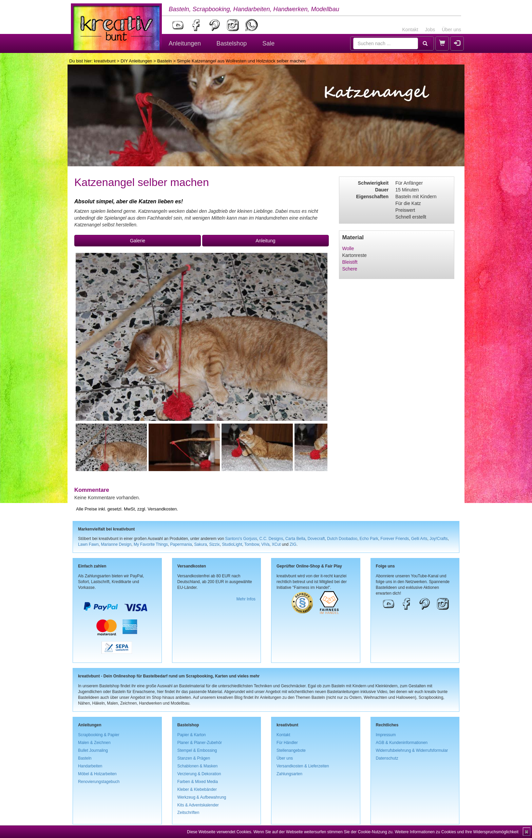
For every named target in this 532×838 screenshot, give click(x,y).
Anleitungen (185, 43)
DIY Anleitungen (136, 60)
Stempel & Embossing (197, 750)
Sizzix (214, 544)
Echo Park (369, 538)
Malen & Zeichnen (94, 742)
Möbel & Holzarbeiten (97, 773)
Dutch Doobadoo (342, 538)
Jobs (430, 29)
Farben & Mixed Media (197, 781)
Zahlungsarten (289, 773)
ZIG (293, 544)
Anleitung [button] (265, 240)
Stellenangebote (291, 750)
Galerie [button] (137, 240)
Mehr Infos (245, 599)
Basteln (164, 60)
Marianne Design (116, 544)
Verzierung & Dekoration (199, 773)
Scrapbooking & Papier (98, 734)
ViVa (265, 544)
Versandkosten (162, 508)
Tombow (251, 544)
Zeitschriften (188, 812)
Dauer (381, 189)
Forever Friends (394, 538)
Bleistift (350, 262)
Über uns (451, 29)
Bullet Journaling (93, 750)
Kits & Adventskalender (198, 805)
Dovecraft (316, 538)
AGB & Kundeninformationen (402, 742)
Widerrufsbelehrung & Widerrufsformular (412, 750)
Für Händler (287, 742)
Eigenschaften (372, 196)
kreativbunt (105, 60)
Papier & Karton (191, 734)
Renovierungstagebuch (98, 781)
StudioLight (232, 544)
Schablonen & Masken (197, 766)
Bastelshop (231, 43)
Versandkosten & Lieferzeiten (303, 766)
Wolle (348, 248)
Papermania (181, 544)
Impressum (386, 734)
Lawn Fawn (88, 544)
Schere (349, 269)
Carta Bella (295, 538)
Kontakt (410, 29)
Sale (268, 43)
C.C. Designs (271, 538)
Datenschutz (387, 758)
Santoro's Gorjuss (241, 538)
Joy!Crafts (439, 538)
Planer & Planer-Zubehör (199, 742)
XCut (276, 544)
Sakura (200, 544)
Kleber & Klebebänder (197, 789)
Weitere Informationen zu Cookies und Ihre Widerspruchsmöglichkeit (456, 832)
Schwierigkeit (373, 183)
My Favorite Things (151, 544)
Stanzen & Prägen (193, 758)
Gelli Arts (419, 538)
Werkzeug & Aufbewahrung (201, 797)
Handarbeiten (90, 766)
